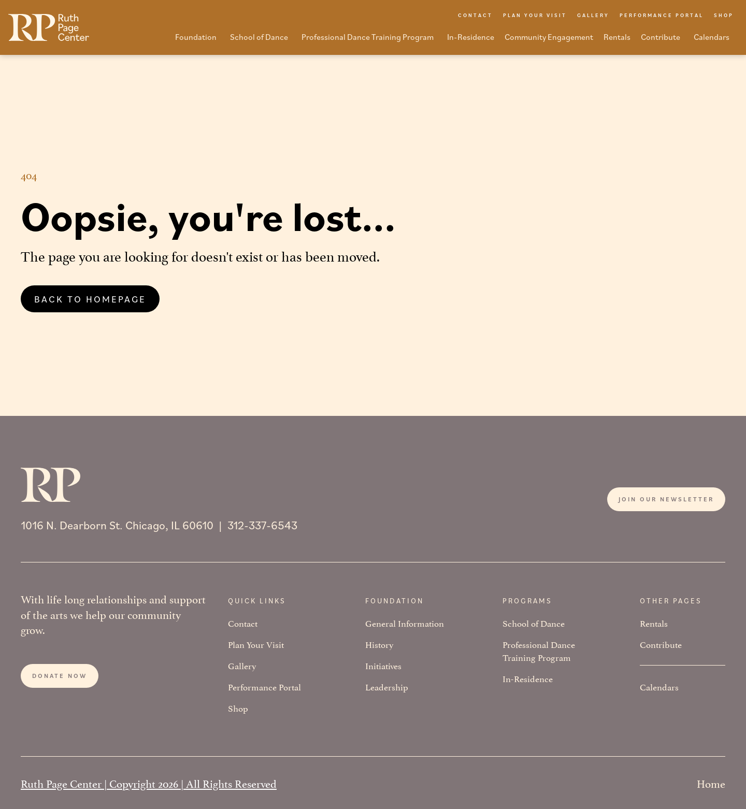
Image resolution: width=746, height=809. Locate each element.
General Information (404, 622)
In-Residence (528, 678)
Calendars (659, 686)
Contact (242, 622)
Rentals (654, 622)
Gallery (242, 665)
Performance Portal (264, 686)
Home (711, 782)
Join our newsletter (666, 499)
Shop (238, 707)
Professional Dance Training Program (539, 650)
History (379, 644)
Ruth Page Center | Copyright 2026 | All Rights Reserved (149, 782)
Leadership (386, 686)
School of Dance (534, 622)
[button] (197, 40)
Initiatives (383, 665)
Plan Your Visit (256, 644)
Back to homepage (90, 299)
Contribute (661, 644)
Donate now (59, 676)
